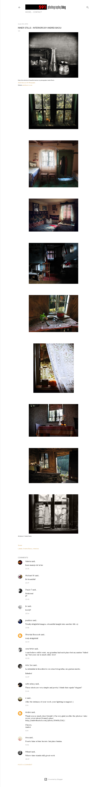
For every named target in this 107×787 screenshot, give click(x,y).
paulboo (28, 620)
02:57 (27, 677)
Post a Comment (25, 765)
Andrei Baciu (27, 549)
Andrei (28, 712)
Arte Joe (29, 665)
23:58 (27, 628)
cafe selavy (30, 684)
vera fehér (29, 649)
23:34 (27, 613)
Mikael (28, 752)
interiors (36, 549)
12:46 (27, 691)
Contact (30, 12)
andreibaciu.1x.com (27, 85)
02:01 (27, 642)
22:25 (27, 569)
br (26, 606)
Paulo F (28, 590)
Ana (27, 737)
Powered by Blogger (53, 779)
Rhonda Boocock (32, 635)
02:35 (27, 658)
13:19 (26, 705)
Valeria (28, 561)
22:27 (27, 583)
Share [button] (20, 545)
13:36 (27, 745)
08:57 (27, 759)
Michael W (29, 575)
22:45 (27, 599)
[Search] (87, 6)
